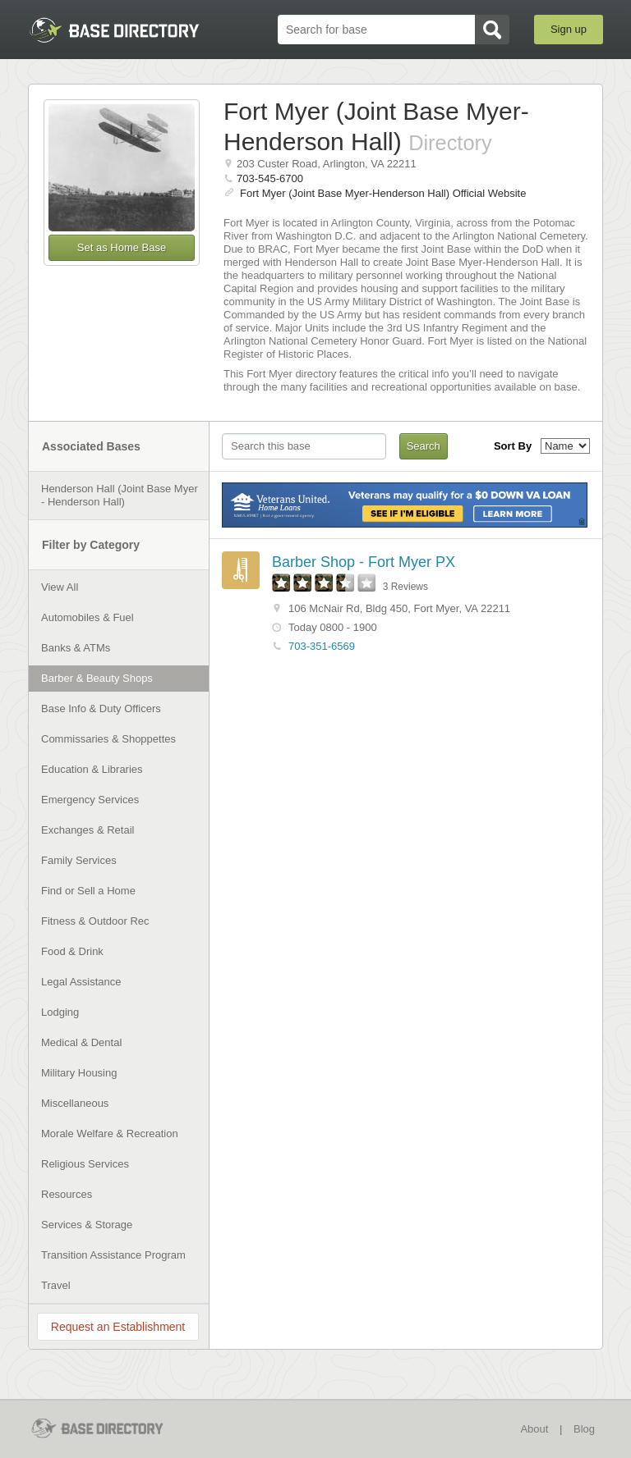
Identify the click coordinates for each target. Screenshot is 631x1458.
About (534, 1429)
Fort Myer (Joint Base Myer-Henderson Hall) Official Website (383, 193)
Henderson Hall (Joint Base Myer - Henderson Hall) (119, 495)
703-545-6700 (270, 178)
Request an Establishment (118, 1326)
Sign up (568, 29)
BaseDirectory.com (114, 30)
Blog (584, 1429)
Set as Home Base (121, 247)
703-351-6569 (321, 646)
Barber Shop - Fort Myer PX (363, 562)
